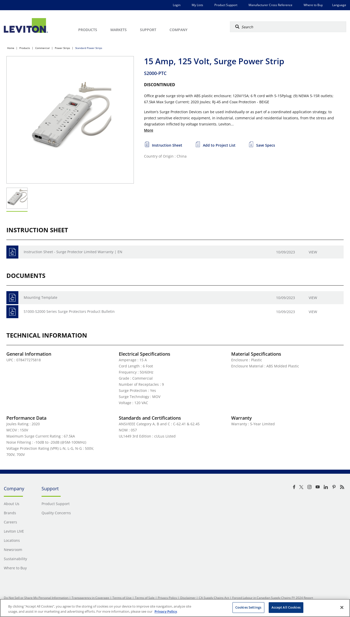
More (148, 130)
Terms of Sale (144, 598)
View (313, 252)
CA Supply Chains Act (214, 598)
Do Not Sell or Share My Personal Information (36, 598)
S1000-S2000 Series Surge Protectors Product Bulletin (69, 311)
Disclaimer (188, 598)
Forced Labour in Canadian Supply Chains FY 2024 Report (272, 598)
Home (10, 48)
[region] (175, 608)
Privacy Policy (167, 598)
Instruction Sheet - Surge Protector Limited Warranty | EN (73, 251)
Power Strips (62, 48)
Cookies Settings (248, 607)
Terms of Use (122, 598)
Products (24, 48)
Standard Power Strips (88, 48)
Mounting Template (40, 297)
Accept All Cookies (286, 607)
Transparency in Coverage (90, 598)
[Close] (341, 607)
